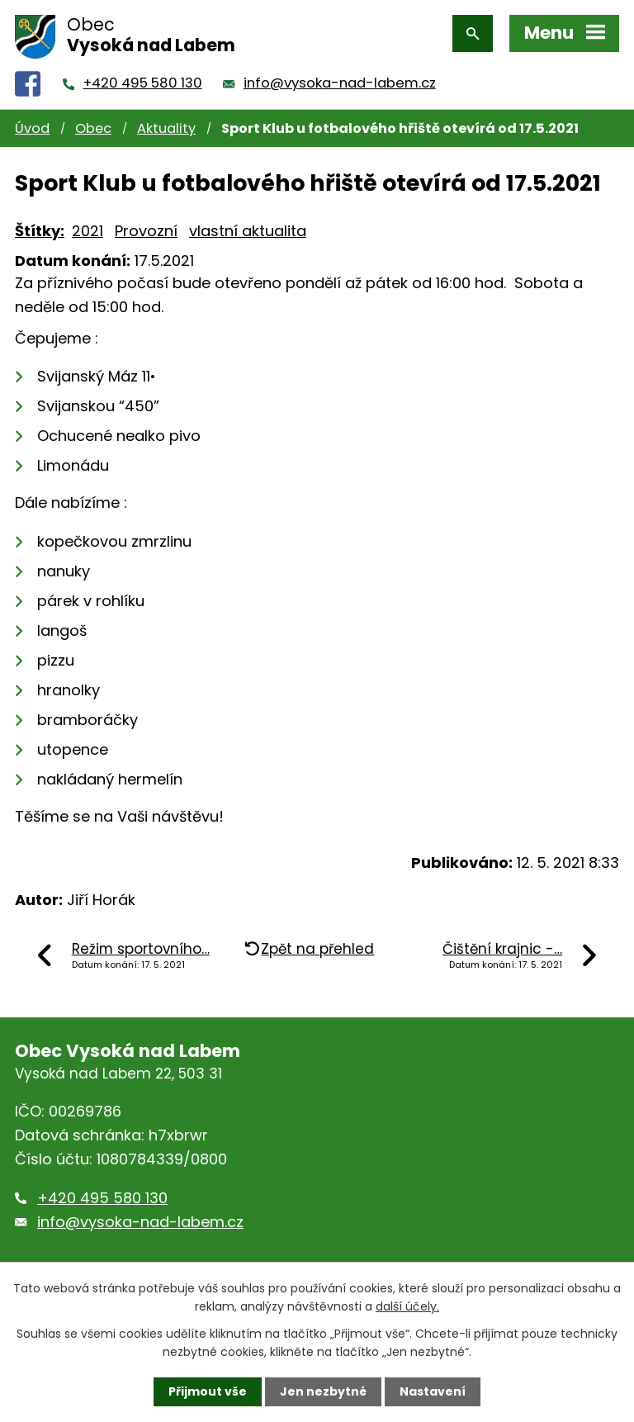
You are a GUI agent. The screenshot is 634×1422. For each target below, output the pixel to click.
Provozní (146, 230)
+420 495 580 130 (142, 82)
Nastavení (433, 1391)
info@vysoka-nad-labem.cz (340, 82)
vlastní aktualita (247, 230)
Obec (93, 128)
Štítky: (39, 230)
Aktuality (166, 128)
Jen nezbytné (323, 1391)
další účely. (407, 1306)
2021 (87, 230)
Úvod (32, 128)
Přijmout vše (207, 1391)
